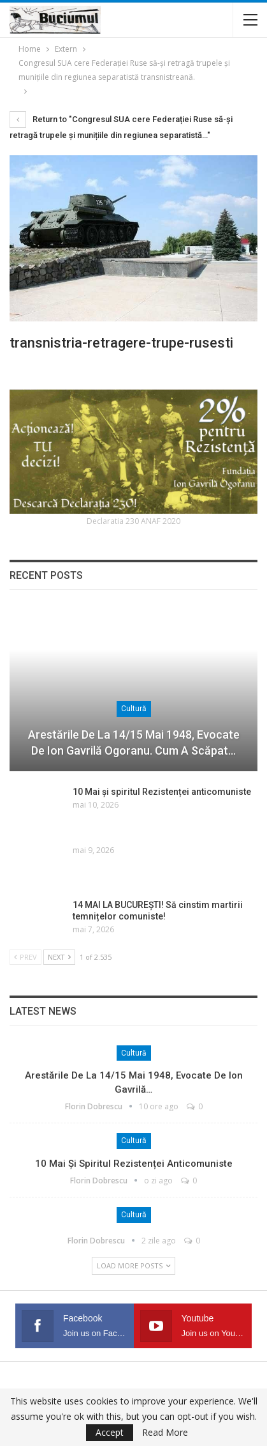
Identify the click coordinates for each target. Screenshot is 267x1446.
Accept (110, 1432)
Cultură (134, 708)
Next (59, 957)
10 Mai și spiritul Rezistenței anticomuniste (162, 792)
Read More (165, 1432)
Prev (25, 957)
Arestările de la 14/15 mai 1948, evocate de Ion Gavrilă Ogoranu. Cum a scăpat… (134, 742)
